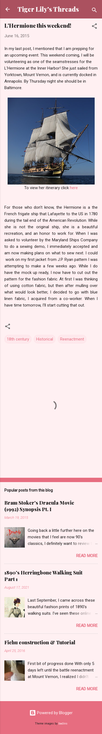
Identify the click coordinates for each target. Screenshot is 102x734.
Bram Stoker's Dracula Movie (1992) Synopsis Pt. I (39, 506)
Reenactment (72, 339)
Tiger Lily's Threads (48, 9)
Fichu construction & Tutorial (39, 642)
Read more (87, 555)
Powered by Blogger (51, 712)
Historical (44, 339)
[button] (94, 27)
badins (62, 723)
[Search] (94, 11)
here (74, 187)
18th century (18, 339)
